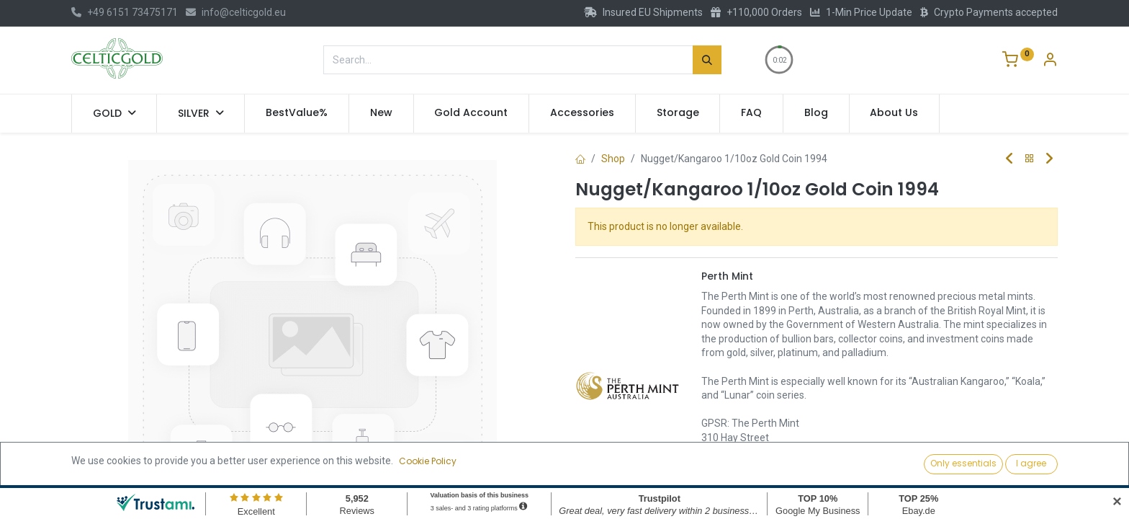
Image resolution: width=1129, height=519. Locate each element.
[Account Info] (1050, 61)
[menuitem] (296, 113)
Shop (613, 158)
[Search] (707, 59)
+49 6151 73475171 (124, 12)
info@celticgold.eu (236, 12)
